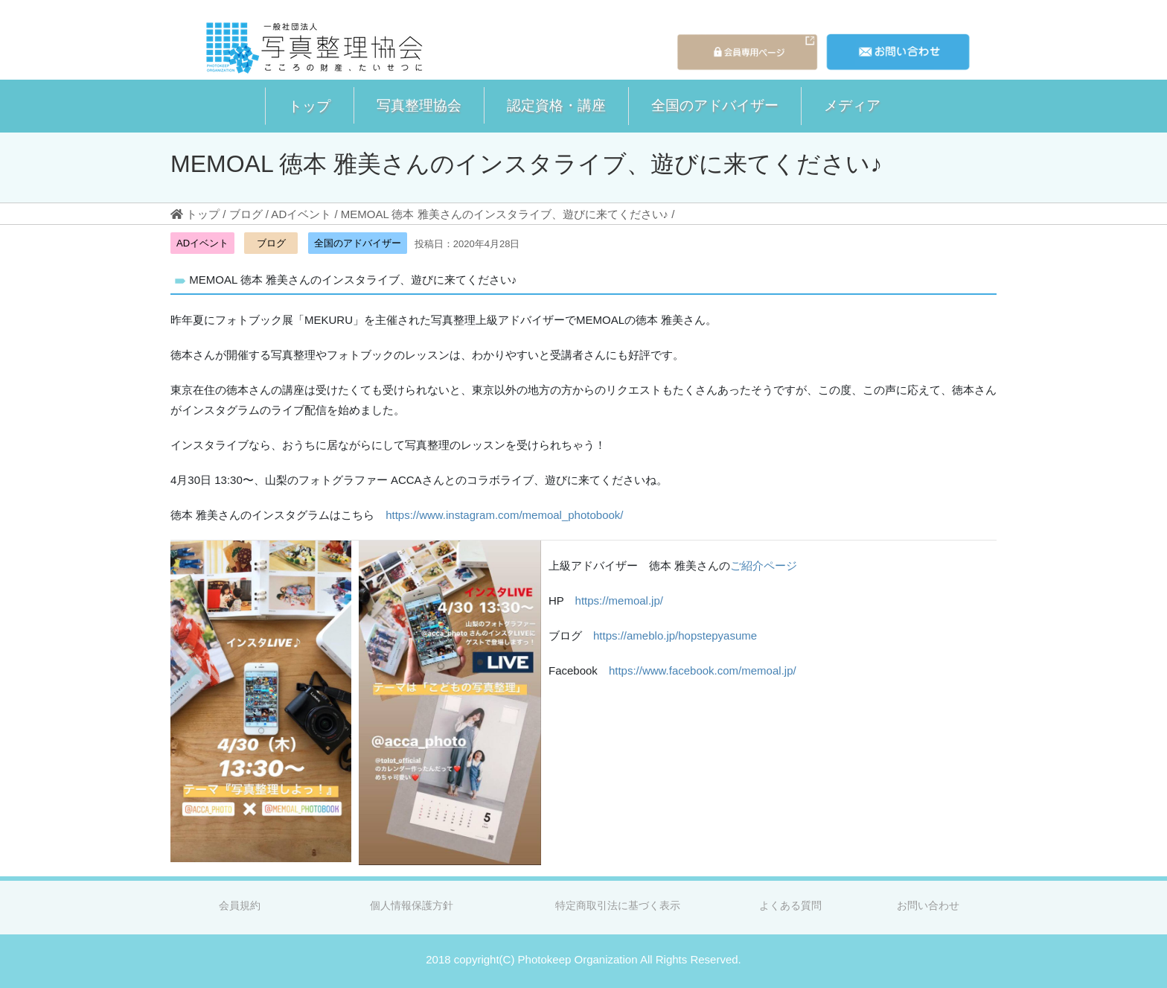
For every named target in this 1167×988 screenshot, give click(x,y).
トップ (309, 106)
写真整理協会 (419, 105)
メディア (852, 105)
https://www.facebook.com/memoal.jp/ (702, 670)
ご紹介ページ (763, 565)
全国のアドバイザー (714, 105)
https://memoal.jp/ (619, 600)
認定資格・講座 (556, 105)
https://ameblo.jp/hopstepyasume (675, 635)
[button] (309, 106)
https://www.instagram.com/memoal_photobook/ (504, 515)
